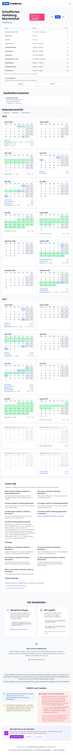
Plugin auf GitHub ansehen (19, 629)
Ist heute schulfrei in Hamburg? (15, 588)
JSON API (28, 737)
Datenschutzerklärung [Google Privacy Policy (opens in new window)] (12, 697)
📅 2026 (20, 84)
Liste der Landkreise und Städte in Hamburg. (51, 516)
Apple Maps (17, 103)
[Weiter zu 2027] (68, 17)
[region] (36, 51)
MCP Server (38, 737)
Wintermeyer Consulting (37, 747)
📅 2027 (52, 84)
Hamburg (7, 22)
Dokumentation (16, 737)
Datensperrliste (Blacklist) (42, 750)
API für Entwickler (58, 750)
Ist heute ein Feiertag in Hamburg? (16, 586)
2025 (52, 17)
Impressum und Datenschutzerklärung (20, 750)
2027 (63, 17)
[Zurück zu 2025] (47, 17)
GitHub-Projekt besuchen (36, 659)
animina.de (35, 19)
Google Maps (10, 103)
